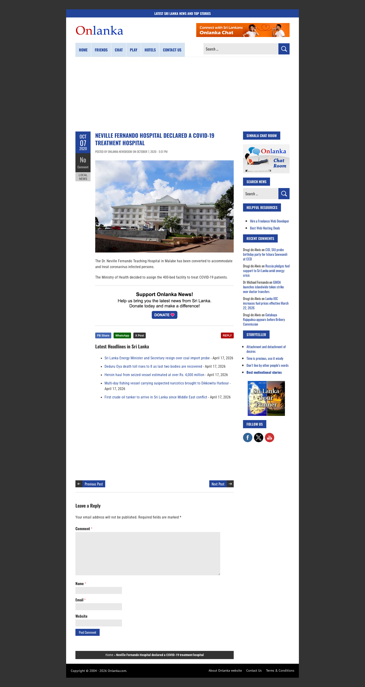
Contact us (172, 50)
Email (80, 600)
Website (81, 616)
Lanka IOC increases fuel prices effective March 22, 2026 (266, 303)
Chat (119, 50)
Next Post (218, 483)
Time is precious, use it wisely (265, 358)
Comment (83, 166)
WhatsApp (122, 335)
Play (133, 50)
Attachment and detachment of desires (266, 349)
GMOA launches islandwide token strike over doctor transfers (263, 287)
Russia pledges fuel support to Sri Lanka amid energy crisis (266, 270)
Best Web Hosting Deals (265, 227)
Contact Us (254, 670)
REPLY (227, 335)
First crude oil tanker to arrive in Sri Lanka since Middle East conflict (156, 397)
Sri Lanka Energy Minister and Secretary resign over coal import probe (157, 358)
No (83, 159)
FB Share (103, 335)
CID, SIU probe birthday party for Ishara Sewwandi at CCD (265, 254)
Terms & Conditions (280, 670)
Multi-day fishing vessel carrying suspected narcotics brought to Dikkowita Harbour (167, 383)
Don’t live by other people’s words (268, 365)
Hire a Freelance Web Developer (269, 220)
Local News (83, 176)
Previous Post (94, 483)
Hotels (150, 50)
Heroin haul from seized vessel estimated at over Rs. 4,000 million (154, 375)
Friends (101, 50)
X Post (139, 335)
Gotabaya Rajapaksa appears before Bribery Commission (264, 319)
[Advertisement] (182, 94)
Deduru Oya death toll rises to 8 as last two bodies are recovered (153, 366)
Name (80, 583)
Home (83, 50)
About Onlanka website (225, 670)
